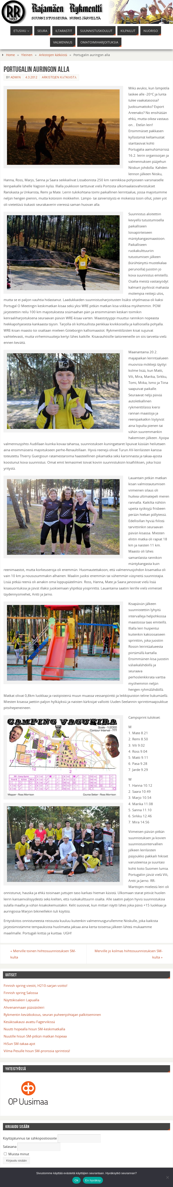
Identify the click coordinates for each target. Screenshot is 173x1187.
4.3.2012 (31, 77)
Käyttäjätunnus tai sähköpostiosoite (30, 1138)
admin (16, 77)
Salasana (9, 1146)
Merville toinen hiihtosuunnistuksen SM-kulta (43, 954)
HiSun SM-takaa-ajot (19, 1043)
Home (10, 55)
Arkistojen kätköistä (53, 55)
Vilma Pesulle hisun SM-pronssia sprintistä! (37, 1051)
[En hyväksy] (167, 1177)
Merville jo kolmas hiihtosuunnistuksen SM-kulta (128, 954)
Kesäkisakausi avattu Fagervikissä (29, 1021)
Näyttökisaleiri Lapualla (21, 1000)
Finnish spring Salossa (21, 992)
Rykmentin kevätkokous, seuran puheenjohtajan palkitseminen (52, 1014)
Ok (76, 1180)
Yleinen (26, 55)
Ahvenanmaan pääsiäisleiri (24, 1007)
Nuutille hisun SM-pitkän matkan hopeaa (35, 1036)
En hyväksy (93, 1180)
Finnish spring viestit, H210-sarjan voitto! (35, 985)
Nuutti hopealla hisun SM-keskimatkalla (34, 1029)
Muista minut (16, 1154)
